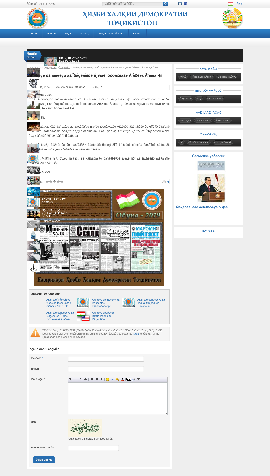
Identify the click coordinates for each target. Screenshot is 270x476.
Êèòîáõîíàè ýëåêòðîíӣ (208, 156)
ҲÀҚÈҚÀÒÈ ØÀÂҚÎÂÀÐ (56, 242)
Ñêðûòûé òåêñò (128, 379)
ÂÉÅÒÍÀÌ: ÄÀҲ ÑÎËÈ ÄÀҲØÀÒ (54, 201)
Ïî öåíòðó (96, 379)
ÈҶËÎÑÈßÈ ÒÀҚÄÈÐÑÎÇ (56, 177)
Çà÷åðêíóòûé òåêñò (85, 379)
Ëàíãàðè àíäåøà (51, 221)
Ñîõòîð (51, 33)
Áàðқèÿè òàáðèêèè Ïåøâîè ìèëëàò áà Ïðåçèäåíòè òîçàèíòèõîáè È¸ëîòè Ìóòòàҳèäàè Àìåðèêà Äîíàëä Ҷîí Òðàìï (104, 321)
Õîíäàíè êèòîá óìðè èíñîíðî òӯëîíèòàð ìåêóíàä (56, 125)
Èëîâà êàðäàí (44, 459)
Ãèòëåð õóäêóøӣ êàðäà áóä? (56, 255)
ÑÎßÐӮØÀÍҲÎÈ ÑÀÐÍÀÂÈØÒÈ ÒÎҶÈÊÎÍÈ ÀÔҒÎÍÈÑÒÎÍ (56, 115)
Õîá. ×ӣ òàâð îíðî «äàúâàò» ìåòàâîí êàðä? (56, 92)
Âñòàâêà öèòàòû (133, 379)
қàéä (136, 333)
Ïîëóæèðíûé (70, 379)
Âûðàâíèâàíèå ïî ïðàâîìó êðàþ (101, 379)
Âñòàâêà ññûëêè (112, 379)
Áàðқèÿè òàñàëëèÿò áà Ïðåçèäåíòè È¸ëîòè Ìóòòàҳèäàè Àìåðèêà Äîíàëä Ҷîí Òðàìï (60, 317)
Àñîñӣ (35, 33)
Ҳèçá (68, 33)
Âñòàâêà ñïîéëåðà (143, 379)
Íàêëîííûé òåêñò (75, 379)
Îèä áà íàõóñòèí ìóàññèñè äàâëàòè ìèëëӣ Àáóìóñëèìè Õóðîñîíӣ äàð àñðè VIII (56, 84)
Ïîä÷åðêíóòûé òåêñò (80, 379)
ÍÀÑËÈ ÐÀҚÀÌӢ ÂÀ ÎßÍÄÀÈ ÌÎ (53, 190)
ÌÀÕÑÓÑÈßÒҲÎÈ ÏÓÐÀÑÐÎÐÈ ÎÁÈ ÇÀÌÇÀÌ (56, 233)
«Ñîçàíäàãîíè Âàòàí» (111, 33)
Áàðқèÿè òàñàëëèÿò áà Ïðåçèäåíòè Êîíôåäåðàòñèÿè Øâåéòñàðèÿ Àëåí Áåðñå (105, 306)
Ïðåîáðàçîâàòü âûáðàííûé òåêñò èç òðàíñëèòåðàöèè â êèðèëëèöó (138, 379)
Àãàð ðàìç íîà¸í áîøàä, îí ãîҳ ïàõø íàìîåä (90, 438)
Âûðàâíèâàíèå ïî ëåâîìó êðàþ (91, 379)
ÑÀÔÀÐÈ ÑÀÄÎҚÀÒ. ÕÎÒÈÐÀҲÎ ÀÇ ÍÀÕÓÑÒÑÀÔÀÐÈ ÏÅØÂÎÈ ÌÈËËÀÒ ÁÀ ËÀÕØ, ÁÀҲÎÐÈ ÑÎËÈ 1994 (54, 174)
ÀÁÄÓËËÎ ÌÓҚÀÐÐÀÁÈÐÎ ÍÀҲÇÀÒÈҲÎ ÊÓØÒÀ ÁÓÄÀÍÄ (54, 160)
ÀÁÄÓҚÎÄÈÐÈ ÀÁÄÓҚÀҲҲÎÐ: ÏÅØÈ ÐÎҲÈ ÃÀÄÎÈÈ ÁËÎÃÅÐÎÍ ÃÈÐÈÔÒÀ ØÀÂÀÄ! (56, 138)
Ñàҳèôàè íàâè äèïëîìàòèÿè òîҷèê (202, 207)
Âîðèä (240, 3)
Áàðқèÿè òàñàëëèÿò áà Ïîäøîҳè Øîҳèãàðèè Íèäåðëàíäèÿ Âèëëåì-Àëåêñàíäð (151, 304)
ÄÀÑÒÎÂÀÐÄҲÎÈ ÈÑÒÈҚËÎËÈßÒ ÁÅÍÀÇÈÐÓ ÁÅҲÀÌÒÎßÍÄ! (51, 149)
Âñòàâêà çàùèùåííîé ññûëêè (117, 379)
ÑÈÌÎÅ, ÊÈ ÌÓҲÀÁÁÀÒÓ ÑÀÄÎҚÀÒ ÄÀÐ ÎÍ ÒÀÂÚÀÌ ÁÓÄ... (73, 61)
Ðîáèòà (137, 33)
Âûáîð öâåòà (122, 379)
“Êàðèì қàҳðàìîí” (51, 101)
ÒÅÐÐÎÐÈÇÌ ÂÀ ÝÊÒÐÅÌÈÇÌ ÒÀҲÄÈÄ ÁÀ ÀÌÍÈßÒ (54, 213)
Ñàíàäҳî (84, 33)
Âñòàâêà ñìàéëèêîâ (107, 379)
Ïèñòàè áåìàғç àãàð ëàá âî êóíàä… (56, 266)
